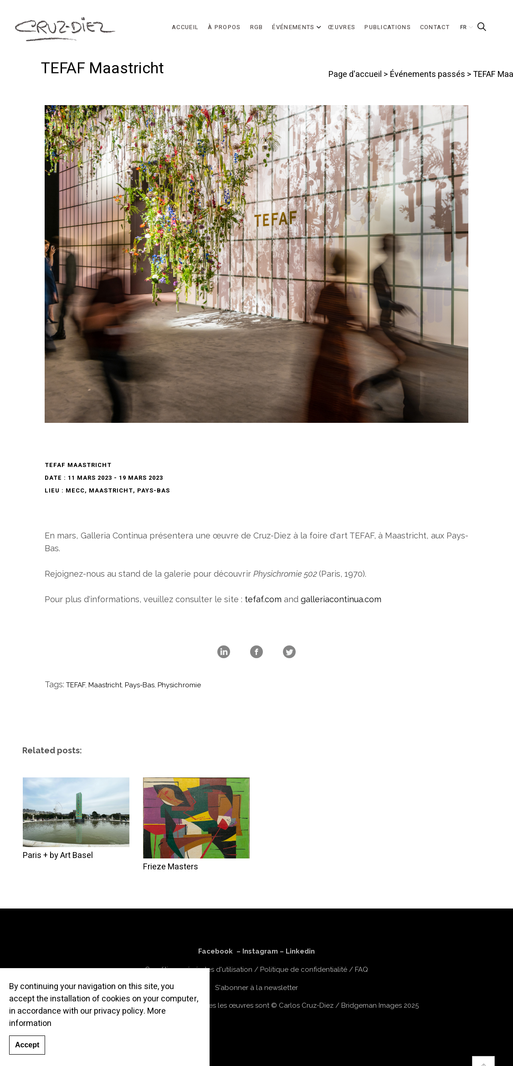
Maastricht (105, 685)
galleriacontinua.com (341, 599)
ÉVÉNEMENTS (293, 27)
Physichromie (179, 685)
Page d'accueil (355, 74)
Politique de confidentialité (303, 969)
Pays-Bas (139, 685)
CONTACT (435, 27)
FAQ (361, 969)
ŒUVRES (341, 27)
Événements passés (427, 74)
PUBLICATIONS (387, 27)
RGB (256, 27)
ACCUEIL (185, 27)
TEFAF (75, 685)
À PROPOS (224, 27)
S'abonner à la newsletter (256, 988)
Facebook (215, 951)
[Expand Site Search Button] (482, 27)
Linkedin (300, 951)
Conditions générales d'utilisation (198, 969)
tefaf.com (263, 599)
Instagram (260, 951)
